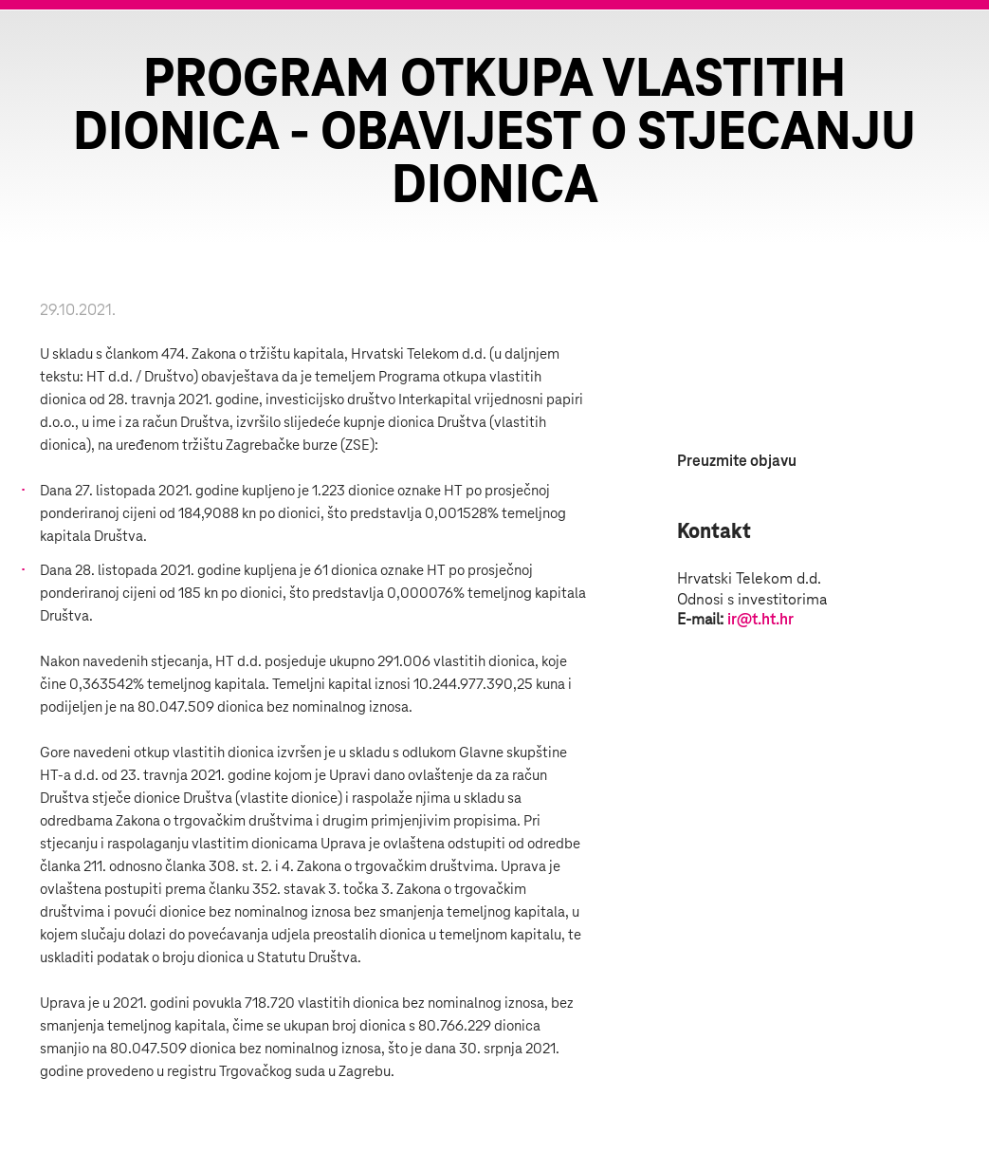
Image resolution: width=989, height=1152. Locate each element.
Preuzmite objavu (737, 461)
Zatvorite (951, 47)
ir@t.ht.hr (760, 619)
